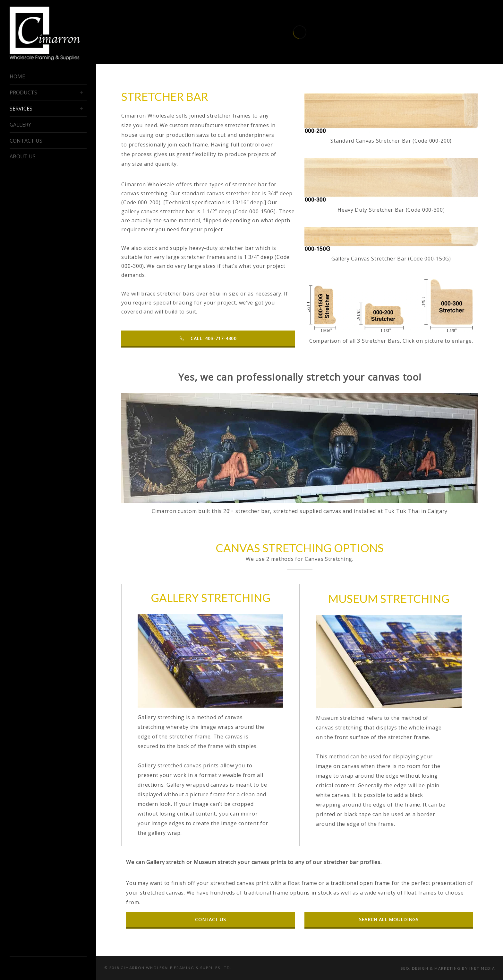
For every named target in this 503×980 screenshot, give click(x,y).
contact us (210, 919)
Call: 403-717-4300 (208, 338)
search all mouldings (389, 919)
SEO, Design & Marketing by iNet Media (448, 968)
